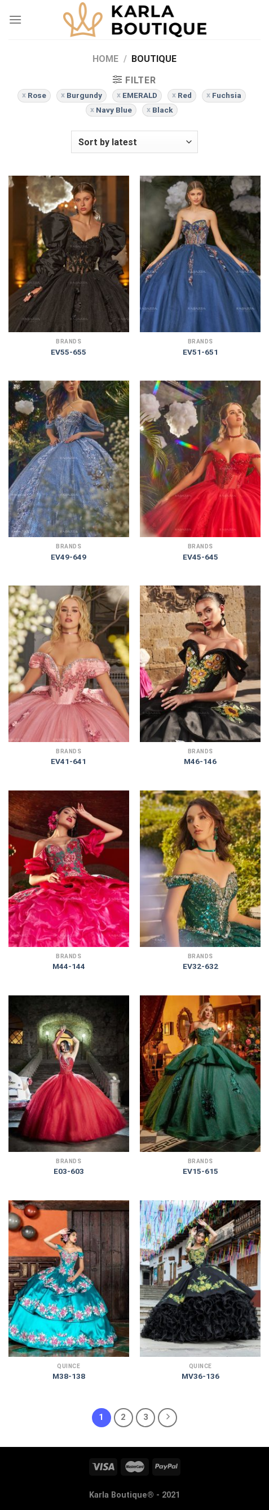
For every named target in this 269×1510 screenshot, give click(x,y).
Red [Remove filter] (185, 95)
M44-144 (68, 966)
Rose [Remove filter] (37, 95)
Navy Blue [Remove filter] (114, 109)
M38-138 (68, 1376)
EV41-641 (68, 761)
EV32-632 (200, 966)
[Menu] (15, 19)
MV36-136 (200, 1376)
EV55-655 (68, 351)
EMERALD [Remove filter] (139, 95)
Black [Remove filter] (162, 109)
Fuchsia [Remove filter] (226, 95)
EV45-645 (200, 556)
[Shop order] (134, 142)
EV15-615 (200, 1171)
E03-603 (69, 1171)
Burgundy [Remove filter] (84, 95)
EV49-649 (68, 556)
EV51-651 (200, 351)
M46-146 (200, 761)
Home (105, 58)
